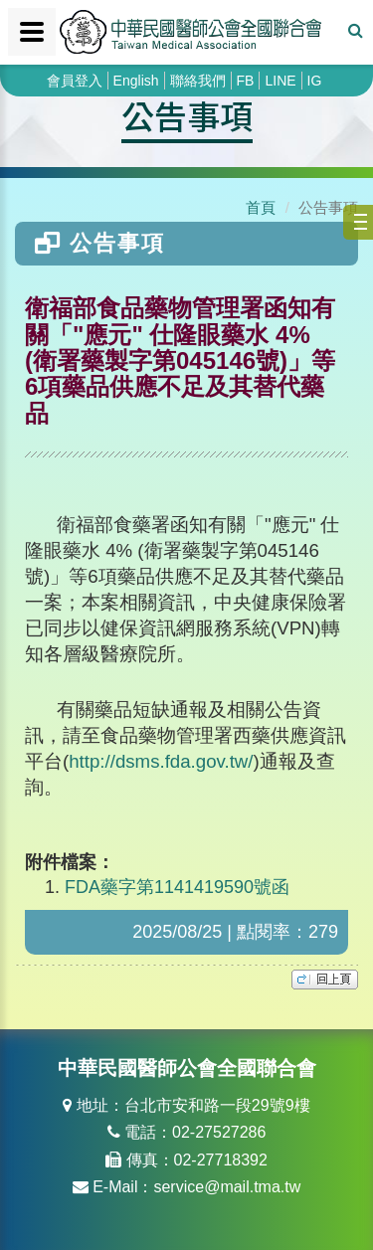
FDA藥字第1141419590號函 (177, 887)
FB (246, 81)
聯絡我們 (198, 81)
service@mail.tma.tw (226, 1186)
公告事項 (187, 115)
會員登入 (74, 81)
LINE (280, 81)
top (324, 979)
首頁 (261, 207)
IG (314, 81)
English (136, 81)
